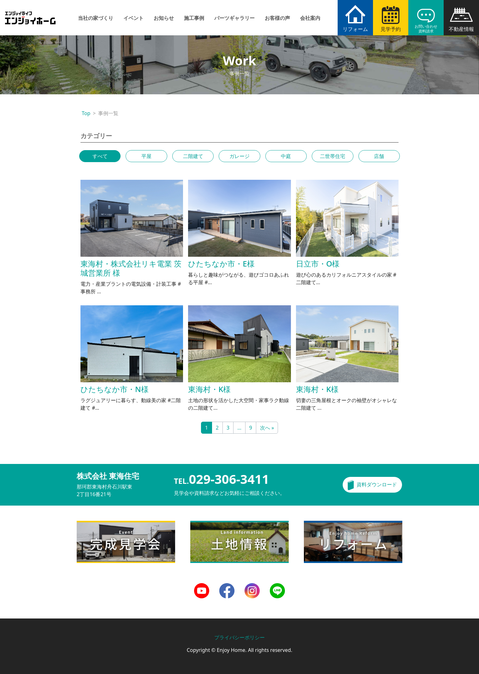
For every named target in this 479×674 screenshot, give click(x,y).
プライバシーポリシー (239, 637)
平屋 (146, 156)
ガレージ (239, 156)
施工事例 (194, 18)
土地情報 (200, 524)
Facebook (226, 586)
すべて (100, 156)
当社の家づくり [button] (95, 18)
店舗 (379, 156)
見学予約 (391, 29)
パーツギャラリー (234, 18)
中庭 (286, 156)
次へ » (267, 427)
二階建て (193, 156)
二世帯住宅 (332, 156)
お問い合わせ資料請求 (426, 29)
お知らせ (164, 18)
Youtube (201, 586)
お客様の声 (277, 18)
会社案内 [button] (310, 18)
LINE (275, 586)
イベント (133, 18)
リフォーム (355, 29)
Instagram (252, 586)
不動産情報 (461, 29)
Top (86, 113)
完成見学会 (89, 524)
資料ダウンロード (377, 484)
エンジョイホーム (30, 14)
